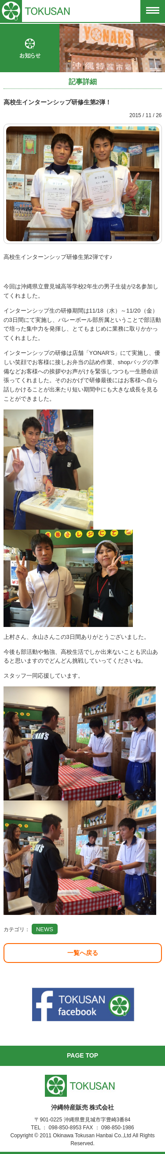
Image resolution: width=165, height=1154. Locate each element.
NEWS (44, 929)
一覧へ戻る (82, 952)
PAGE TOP (82, 1055)
